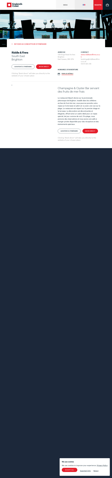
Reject (96, 471)
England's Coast (14, 5)
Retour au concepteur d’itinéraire (30, 44)
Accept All (69, 470)
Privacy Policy (102, 465)
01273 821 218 (86, 64)
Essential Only (85, 471)
